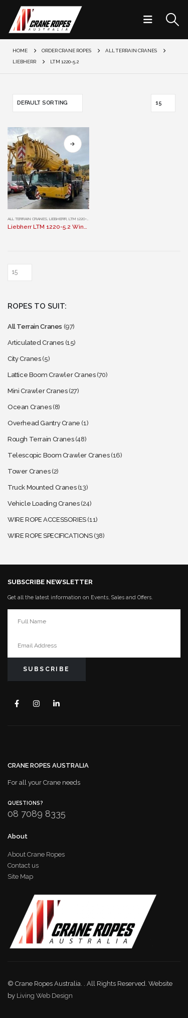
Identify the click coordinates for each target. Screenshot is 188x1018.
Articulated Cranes (36, 342)
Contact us (23, 865)
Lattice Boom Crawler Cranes (51, 375)
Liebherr (58, 218)
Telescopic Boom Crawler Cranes (58, 455)
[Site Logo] (45, 19)
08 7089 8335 (37, 813)
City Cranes (24, 358)
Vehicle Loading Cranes (43, 503)
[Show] (163, 103)
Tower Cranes (29, 471)
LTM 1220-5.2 (80, 218)
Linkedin (56, 703)
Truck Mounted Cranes (42, 487)
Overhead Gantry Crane (44, 423)
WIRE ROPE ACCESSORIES (47, 519)
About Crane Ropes (36, 854)
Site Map (20, 876)
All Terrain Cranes (27, 218)
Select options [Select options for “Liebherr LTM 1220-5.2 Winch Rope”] (73, 144)
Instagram (37, 703)
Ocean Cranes (29, 407)
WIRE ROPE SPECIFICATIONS (50, 535)
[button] (151, 19)
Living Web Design (45, 995)
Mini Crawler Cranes (38, 391)
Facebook (17, 703)
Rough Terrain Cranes (41, 439)
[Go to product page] (48, 168)
